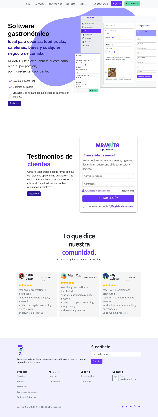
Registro (117, 3)
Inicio (28, 4)
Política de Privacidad (26, 397)
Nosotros (53, 376)
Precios (20, 381)
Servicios (39, 4)
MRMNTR (84, 4)
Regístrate (14, 103)
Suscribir (97, 361)
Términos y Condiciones (27, 392)
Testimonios (55, 4)
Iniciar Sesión (132, 3)
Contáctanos (100, 4)
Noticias (70, 4)
